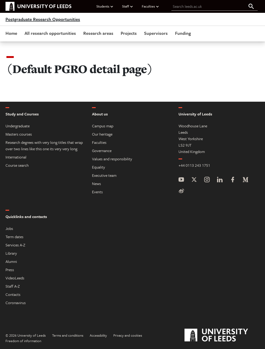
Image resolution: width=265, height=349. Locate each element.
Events (97, 192)
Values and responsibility (112, 159)
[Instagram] (207, 180)
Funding (183, 33)
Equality (98, 167)
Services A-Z (15, 245)
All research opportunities (50, 33)
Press (10, 270)
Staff (127, 6)
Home (11, 33)
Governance (102, 150)
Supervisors (156, 33)
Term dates (14, 237)
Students (105, 6)
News (96, 183)
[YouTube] (181, 180)
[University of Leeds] (221, 335)
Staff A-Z (13, 286)
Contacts (13, 294)
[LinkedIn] (219, 180)
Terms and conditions (67, 335)
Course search (17, 165)
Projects (129, 33)
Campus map (102, 126)
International (16, 157)
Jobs (9, 228)
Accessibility (98, 335)
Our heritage (102, 134)
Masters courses (19, 134)
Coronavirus (16, 302)
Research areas (98, 33)
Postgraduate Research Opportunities (43, 19)
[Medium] (245, 180)
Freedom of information (23, 340)
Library (11, 253)
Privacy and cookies (127, 335)
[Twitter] (194, 180)
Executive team (104, 175)
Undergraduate (18, 126)
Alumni (11, 261)
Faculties (150, 6)
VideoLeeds (15, 278)
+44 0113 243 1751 (194, 165)
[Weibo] (181, 191)
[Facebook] (232, 180)
